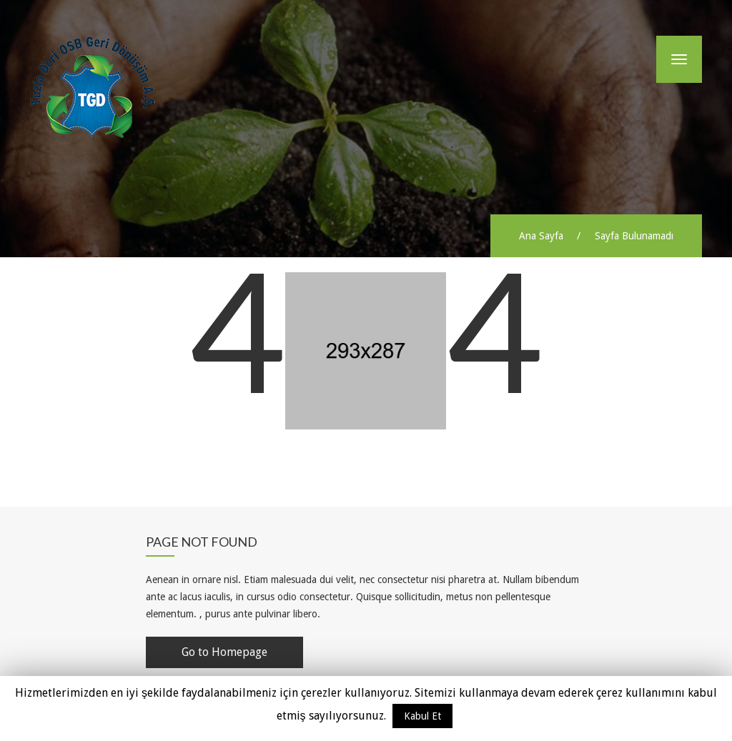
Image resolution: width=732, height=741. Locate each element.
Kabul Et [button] (422, 716)
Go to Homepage (224, 652)
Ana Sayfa (541, 236)
